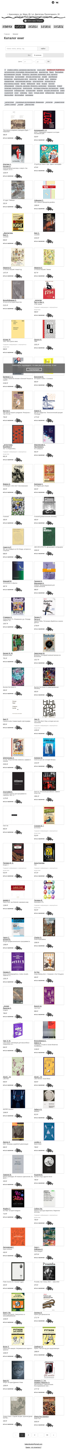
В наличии (37, 55)
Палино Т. (37, 617)
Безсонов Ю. (39, 377)
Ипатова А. (7, 164)
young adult (41, 70)
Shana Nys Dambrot (41, 1416)
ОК (48, 61)
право (62, 88)
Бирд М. (6, 1381)
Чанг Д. (37, 719)
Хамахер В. (7, 1175)
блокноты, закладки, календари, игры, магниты (39, 74)
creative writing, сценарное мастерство (21, 70)
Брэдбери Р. (7, 447)
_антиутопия (9, 102)
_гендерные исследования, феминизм (29, 102)
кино (47, 79)
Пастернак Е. (39, 447)
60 (47, 1435)
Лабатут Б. (38, 1109)
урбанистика (50, 93)
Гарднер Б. (38, 581)
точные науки (39, 93)
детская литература (33, 77)
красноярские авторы (23, 81)
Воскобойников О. (9, 300)
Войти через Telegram (33, 21)
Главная (7, 34)
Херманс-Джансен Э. (42, 1382)
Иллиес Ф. (7, 340)
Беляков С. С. (8, 377)
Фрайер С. (7, 1209)
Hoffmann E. (38, 1249)
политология (27, 88)
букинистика (9, 77)
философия (8, 95)
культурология (38, 81)
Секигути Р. (7, 547)
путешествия (31, 90)
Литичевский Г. (8, 1247)
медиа (23, 84)
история (41, 79)
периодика (52, 86)
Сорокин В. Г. (39, 826)
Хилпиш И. (38, 1313)
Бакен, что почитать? (33, 1447)
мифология (31, 84)
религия (40, 90)
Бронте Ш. (38, 1006)
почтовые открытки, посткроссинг (46, 88)
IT (5, 70)
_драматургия (59, 102)
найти (43, 48)
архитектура (43, 72)
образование (9, 86)
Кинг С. (5, 235)
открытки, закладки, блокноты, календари (30, 86)
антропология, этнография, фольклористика (21, 72)
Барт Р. (5, 719)
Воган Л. (6, 1347)
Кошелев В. (38, 1175)
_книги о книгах (10, 104)
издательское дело (21, 79)
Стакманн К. (7, 617)
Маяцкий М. (7, 581)
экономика (29, 95)
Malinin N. (37, 1043)
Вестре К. (6, 411)
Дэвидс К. (37, 411)
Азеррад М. (38, 758)
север (62, 90)
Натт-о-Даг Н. (39, 302)
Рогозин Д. (7, 166)
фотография (19, 95)
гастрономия (19, 77)
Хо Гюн (36, 972)
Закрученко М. (39, 653)
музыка (44, 84)
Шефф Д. (6, 900)
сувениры (23, 93)
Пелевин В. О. (8, 863)
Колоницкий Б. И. (40, 130)
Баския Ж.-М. (8, 653)
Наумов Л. (7, 972)
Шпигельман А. (8, 758)
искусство (33, 79)
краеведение (9, 81)
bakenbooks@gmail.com (33, 1444)
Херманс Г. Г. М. (40, 1381)
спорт (16, 93)
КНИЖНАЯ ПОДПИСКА (56, 70)
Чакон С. (6, 937)
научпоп (51, 84)
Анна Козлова (39, 863)
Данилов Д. (7, 1008)
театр (30, 93)
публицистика (19, 90)
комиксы (53, 79)
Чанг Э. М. (7, 1041)
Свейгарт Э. (38, 1347)
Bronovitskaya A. (40, 1041)
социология (8, 93)
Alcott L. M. (7, 1077)
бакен (51, 72)
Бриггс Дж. (7, 1313)
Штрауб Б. (7, 939)
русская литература (51, 90)
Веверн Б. (6, 484)
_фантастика (29, 104)
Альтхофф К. (8, 792)
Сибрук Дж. (38, 1209)
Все (29, 55)
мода (38, 84)
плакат (59, 86)
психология (8, 90)
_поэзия (20, 104)
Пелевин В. (38, 900)
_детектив (48, 102)
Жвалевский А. (39, 445)
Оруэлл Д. (38, 340)
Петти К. (37, 619)
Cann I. (36, 1247)
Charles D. (38, 937)
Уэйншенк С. (39, 200)
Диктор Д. (6, 1142)
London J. (37, 1142)
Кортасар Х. (38, 484)
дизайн (44, 77)
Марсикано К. (39, 583)
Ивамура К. (7, 268)
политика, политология (13, 88)
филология (60, 93)
